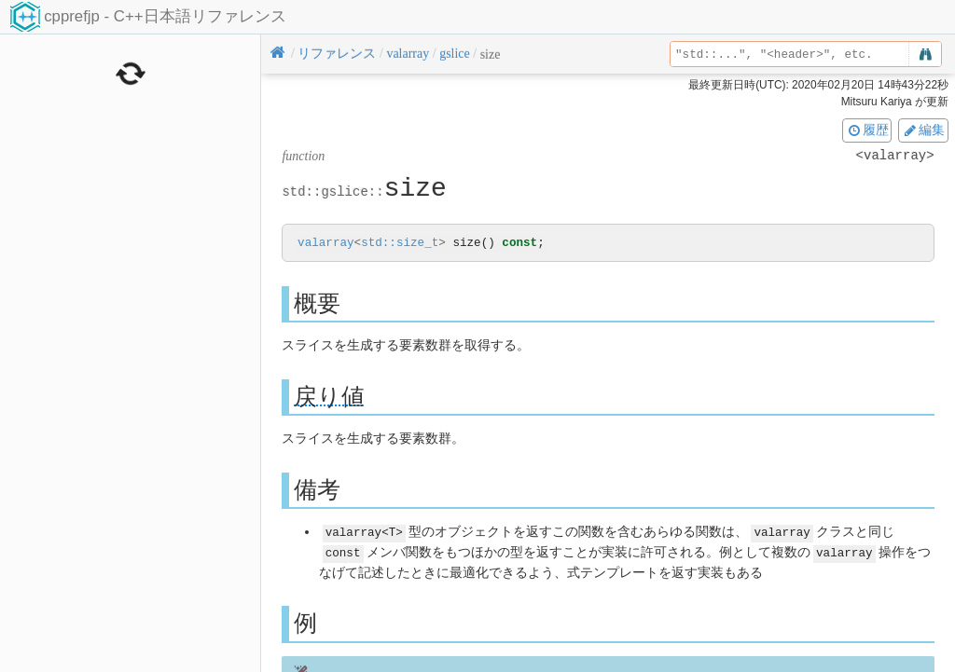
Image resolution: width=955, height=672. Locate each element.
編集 (923, 129)
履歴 (867, 129)
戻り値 (329, 397)
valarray (325, 244)
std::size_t (399, 244)
